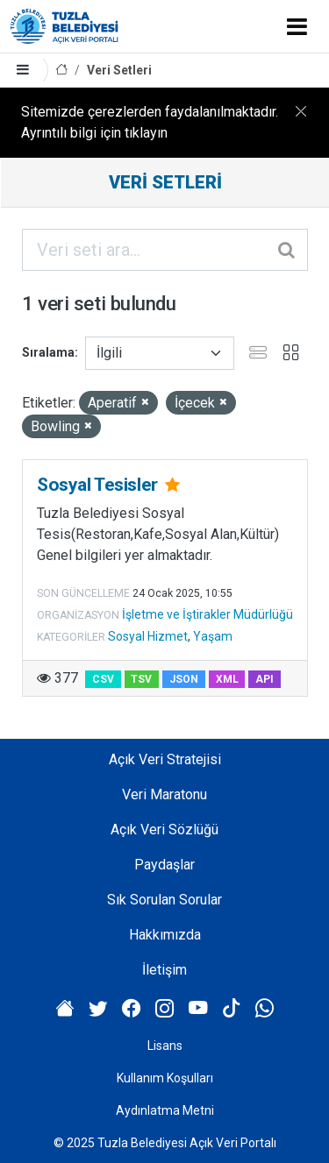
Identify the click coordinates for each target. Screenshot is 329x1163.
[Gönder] (288, 250)
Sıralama (48, 352)
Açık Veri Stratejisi (165, 759)
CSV (103, 679)
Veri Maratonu (164, 794)
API (264, 679)
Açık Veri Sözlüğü (164, 829)
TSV (141, 679)
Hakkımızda (165, 934)
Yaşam (212, 636)
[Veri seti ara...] (165, 250)
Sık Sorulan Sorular (164, 899)
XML (227, 679)
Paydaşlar (164, 864)
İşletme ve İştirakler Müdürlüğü (207, 614)
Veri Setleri (119, 70)
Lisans (164, 1046)
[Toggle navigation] (296, 26)
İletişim (164, 969)
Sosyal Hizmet (148, 636)
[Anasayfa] (61, 70)
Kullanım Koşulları (165, 1078)
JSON (183, 679)
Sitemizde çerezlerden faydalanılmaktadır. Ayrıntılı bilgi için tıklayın (149, 122)
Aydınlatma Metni (165, 1110)
